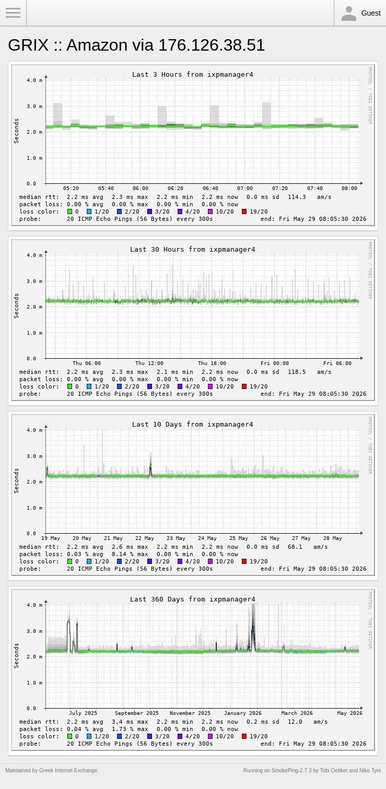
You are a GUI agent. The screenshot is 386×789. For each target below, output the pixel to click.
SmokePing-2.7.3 (292, 770)
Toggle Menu (13, 13)
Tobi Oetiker (333, 770)
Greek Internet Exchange (68, 770)
